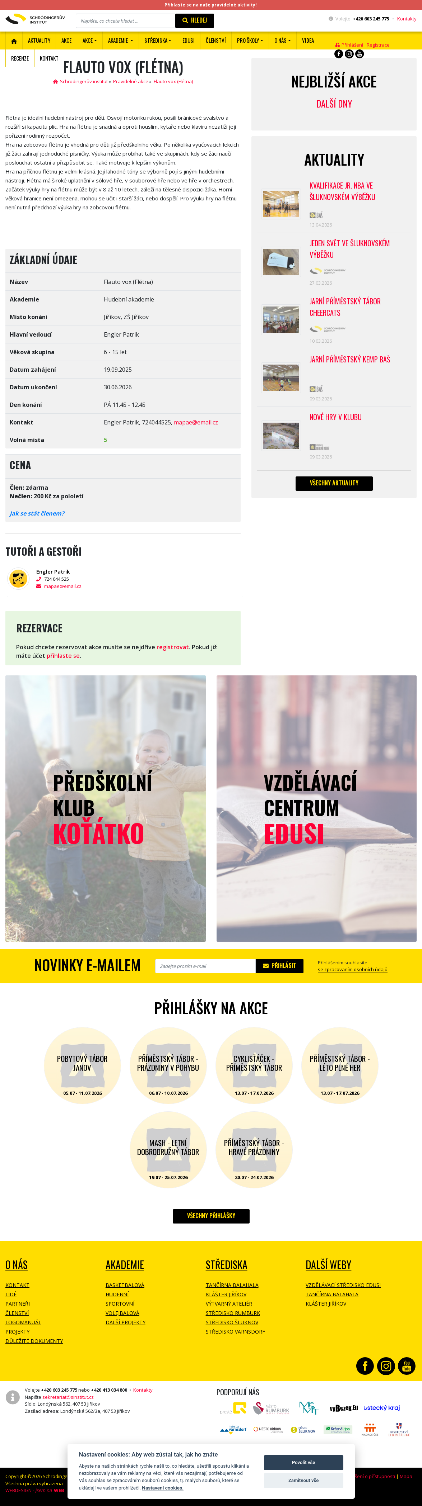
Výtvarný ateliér (229, 1303)
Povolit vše (303, 1462)
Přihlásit (279, 965)
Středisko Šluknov (232, 1322)
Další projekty (125, 1322)
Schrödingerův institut (80, 81)
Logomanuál (23, 1322)
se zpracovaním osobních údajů (353, 969)
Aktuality (39, 40)
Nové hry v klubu (336, 417)
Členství (17, 1313)
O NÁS (16, 1264)
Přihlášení (349, 45)
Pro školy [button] (248, 40)
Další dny (334, 103)
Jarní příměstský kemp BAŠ (350, 359)
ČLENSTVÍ (216, 40)
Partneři (17, 1303)
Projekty (17, 1331)
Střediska (226, 1264)
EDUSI (188, 40)
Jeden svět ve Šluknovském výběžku (350, 249)
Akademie (125, 1264)
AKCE (66, 40)
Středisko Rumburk (233, 1313)
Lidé (11, 1294)
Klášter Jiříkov (226, 1294)
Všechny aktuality (334, 483)
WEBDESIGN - (34, 1490)
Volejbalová (122, 1313)
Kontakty (407, 18)
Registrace (378, 45)
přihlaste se (63, 656)
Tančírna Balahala (232, 1285)
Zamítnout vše (303, 1480)
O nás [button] (280, 40)
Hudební (117, 1294)
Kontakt (49, 58)
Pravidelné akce (130, 81)
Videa (308, 40)
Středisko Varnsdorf (235, 1331)
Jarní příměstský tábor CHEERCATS (345, 307)
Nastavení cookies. (163, 1488)
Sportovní (120, 1303)
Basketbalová (125, 1285)
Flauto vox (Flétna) (173, 81)
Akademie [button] (118, 40)
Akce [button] (88, 40)
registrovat (173, 647)
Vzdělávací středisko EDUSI (343, 1285)
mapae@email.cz (196, 422)
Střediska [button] (155, 40)
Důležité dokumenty (34, 1341)
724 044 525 (53, 579)
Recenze (20, 58)
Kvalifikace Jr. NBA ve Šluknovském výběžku (342, 191)
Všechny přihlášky (211, 1215)
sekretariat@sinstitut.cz (68, 1397)
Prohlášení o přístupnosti (367, 1476)
